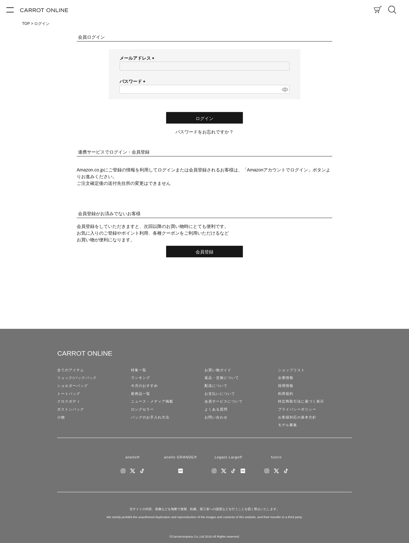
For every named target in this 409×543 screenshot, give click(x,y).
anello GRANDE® (180, 457)
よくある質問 (216, 409)
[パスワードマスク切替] (284, 89)
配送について (216, 386)
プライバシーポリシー (297, 409)
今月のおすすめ (144, 386)
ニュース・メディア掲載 (152, 401)
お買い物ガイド (217, 370)
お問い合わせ (216, 417)
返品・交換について (221, 378)
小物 (61, 417)
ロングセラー (142, 409)
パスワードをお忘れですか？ (204, 131)
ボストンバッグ (70, 409)
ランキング (140, 378)
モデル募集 (287, 425)
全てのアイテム (70, 370)
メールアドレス (138, 58)
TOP (26, 23)
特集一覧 (138, 370)
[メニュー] (10, 9)
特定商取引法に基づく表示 (301, 401)
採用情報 (285, 386)
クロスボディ (68, 401)
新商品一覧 (140, 394)
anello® (132, 457)
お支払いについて (219, 394)
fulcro (276, 457)
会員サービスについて (223, 401)
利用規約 (285, 394)
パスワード (134, 81)
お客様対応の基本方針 (297, 417)
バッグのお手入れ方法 (150, 417)
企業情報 (285, 378)
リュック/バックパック (77, 378)
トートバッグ (68, 394)
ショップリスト (291, 370)
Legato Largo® (228, 457)
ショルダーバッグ (72, 386)
